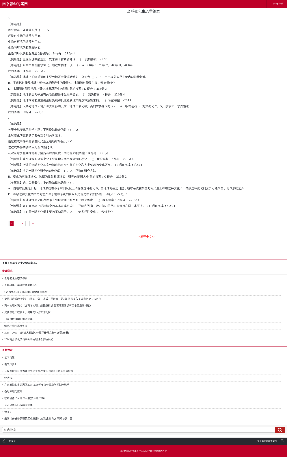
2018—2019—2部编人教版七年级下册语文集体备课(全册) (36, 332)
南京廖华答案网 (15, 4)
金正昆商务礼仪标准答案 (18, 405)
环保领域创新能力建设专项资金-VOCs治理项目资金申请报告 (38, 371)
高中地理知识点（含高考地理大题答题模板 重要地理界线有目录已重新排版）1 (49, 305)
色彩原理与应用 (13, 391)
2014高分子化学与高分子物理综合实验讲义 (28, 339)
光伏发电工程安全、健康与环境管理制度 (27, 312)
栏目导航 (278, 4)
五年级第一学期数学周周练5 (20, 285)
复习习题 (9, 357)
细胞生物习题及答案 (15, 326)
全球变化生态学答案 (15, 278)
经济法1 (8, 378)
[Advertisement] (143, 250)
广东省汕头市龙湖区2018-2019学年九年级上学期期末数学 (36, 384)
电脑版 (12, 441)
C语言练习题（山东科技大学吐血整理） (27, 292)
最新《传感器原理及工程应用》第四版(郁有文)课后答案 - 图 (38, 418)
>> (32, 223)
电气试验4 (10, 364)
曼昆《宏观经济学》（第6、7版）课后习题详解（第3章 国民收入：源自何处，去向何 (52, 298)
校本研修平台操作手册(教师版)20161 (25, 398)
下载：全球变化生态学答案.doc (20, 263)
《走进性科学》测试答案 (18, 319)
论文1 (7, 411)
